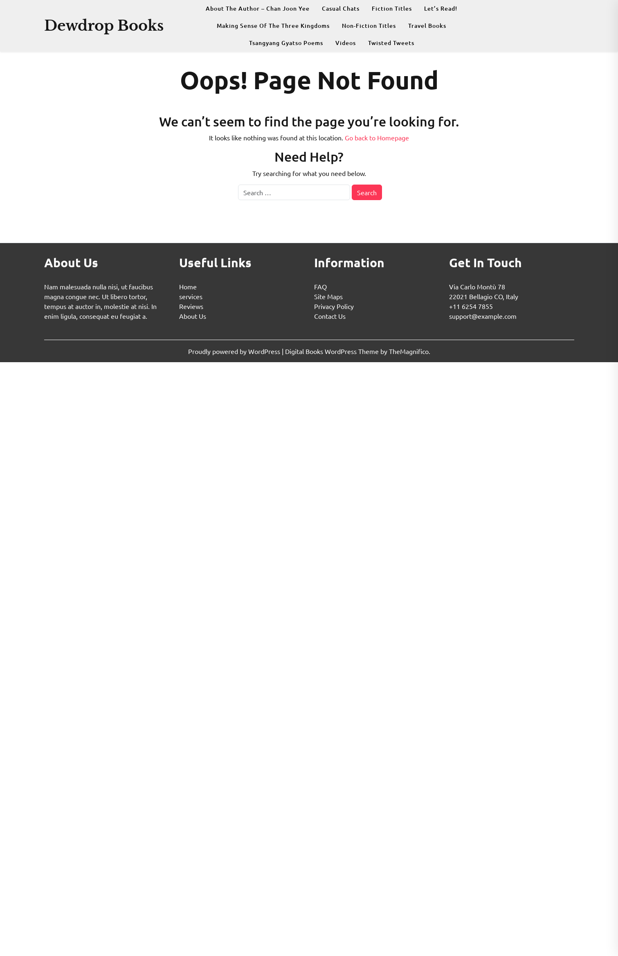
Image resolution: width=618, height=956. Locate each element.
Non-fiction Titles (369, 25)
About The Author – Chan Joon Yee (258, 8)
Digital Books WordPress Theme (332, 351)
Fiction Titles (392, 8)
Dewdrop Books (104, 25)
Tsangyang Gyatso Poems (286, 43)
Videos (345, 43)
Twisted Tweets (391, 43)
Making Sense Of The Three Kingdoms (273, 25)
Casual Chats (341, 8)
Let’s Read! (440, 8)
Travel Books (427, 25)
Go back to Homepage (377, 137)
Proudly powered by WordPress (235, 351)
